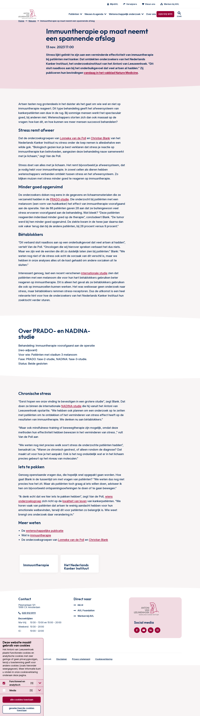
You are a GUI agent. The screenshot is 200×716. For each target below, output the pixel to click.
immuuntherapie (40, 561)
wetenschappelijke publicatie (44, 556)
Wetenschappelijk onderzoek (97, 14)
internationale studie (94, 276)
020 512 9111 (165, 14)
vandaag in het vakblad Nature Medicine (111, 76)
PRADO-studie (59, 202)
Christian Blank (100, 141)
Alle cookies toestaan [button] (21, 699)
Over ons (124, 14)
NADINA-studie (71, 431)
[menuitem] (47, 14)
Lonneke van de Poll (73, 141)
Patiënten (46, 14)
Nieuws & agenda (66, 14)
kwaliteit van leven (74, 526)
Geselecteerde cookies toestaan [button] (21, 709)
